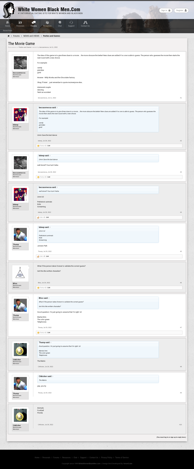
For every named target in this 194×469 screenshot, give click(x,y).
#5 (181, 251)
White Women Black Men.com (49, 9)
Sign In (165, 10)
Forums (34, 26)
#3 (181, 172)
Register (181, 10)
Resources (47, 26)
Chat (60, 26)
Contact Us (85, 26)
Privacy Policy (106, 457)
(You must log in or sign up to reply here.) (171, 437)
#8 (181, 366)
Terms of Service (122, 457)
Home (7, 26)
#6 (181, 282)
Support (71, 26)
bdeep (15, 125)
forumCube (128, 464)
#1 (181, 98)
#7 (181, 327)
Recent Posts (7, 31)
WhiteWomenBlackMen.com (89, 464)
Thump (16, 244)
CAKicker (17, 360)
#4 (181, 212)
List (48, 145)
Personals (20, 26)
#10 (180, 424)
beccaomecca (44, 47)
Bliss (15, 283)
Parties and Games (25, 47)
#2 (181, 141)
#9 (181, 393)
